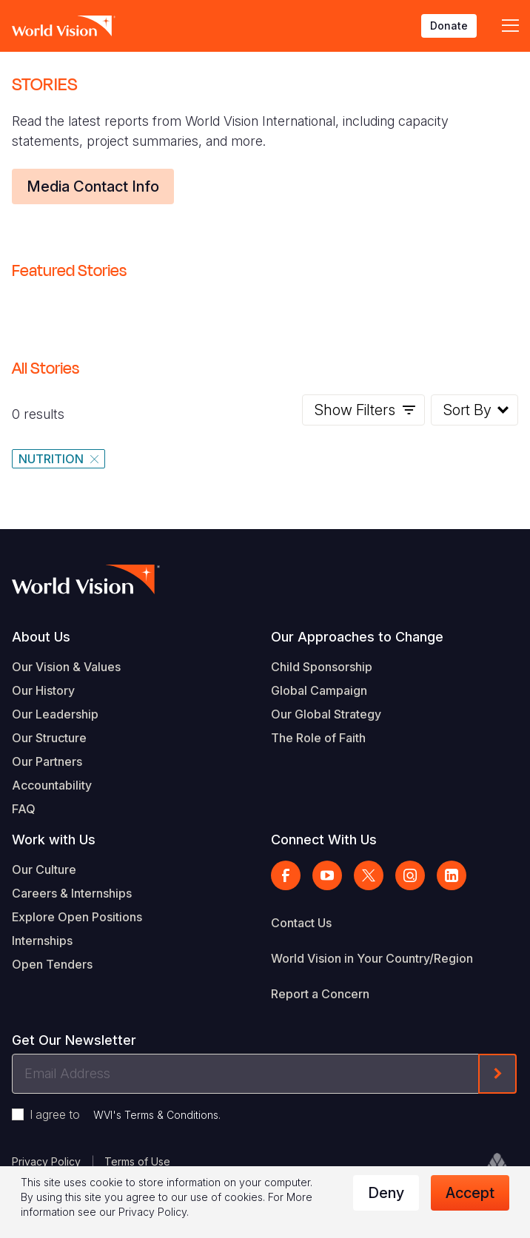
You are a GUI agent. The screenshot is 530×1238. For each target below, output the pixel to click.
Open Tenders (52, 964)
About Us (41, 637)
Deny (386, 1193)
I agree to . (125, 1114)
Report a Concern (320, 993)
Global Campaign (319, 690)
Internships (42, 940)
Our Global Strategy (326, 714)
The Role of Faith (318, 737)
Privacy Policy (46, 1161)
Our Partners (47, 761)
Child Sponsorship (321, 666)
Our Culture (44, 869)
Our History (43, 690)
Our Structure (49, 737)
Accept (470, 1193)
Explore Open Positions (77, 916)
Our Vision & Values (66, 666)
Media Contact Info (93, 186)
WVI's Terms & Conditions (155, 1115)
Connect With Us (324, 839)
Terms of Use (137, 1161)
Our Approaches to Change (357, 637)
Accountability (52, 785)
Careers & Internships (72, 893)
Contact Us (301, 922)
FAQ (24, 808)
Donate (449, 25)
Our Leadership (55, 714)
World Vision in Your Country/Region (372, 958)
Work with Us (53, 839)
